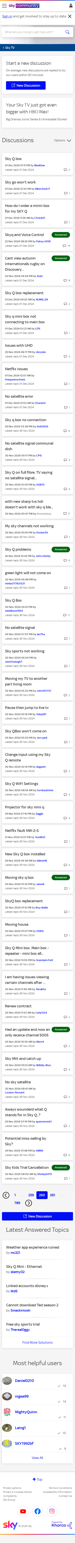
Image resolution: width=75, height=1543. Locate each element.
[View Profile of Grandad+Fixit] (44, 960)
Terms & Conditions (60, 1487)
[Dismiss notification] (70, 16)
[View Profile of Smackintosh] (20, 1310)
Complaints (10, 1495)
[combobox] (34, 32)
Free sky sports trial (23, 1324)
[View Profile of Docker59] (42, 532)
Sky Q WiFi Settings (21, 783)
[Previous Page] (6, 1195)
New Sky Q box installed (25, 854)
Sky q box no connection (25, 420)
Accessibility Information (57, 1491)
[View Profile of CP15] (39, 455)
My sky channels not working (29, 526)
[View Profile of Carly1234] (41, 1012)
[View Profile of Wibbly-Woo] (43, 1065)
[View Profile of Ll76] (37, 328)
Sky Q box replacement (24, 293)
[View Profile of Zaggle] (39, 813)
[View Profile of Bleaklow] (39, 165)
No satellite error (19, 396)
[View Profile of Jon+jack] (42, 737)
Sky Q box (13, 158)
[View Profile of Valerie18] (42, 860)
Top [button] (39, 1479)
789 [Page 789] (17, 1203)
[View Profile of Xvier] (40, 276)
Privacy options (12, 1487)
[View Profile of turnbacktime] (45, 790)
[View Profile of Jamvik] (40, 884)
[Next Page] (29, 1203)
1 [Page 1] (15, 1195)
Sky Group (9, 1499)
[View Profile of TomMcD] (40, 837)
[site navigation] (4, 6)
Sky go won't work (20, 182)
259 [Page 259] (31, 1195)
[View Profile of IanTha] (41, 634)
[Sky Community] (24, 6)
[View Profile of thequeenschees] (15, 379)
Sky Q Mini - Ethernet (24, 1266)
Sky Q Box (13, 600)
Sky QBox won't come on (26, 731)
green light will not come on (28, 573)
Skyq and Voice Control (24, 234)
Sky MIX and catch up (23, 1058)
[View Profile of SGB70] (40, 484)
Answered (61, 234)
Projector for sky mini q (24, 807)
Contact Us (65, 1495)
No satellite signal (20, 627)
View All (37, 1458)
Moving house (16, 924)
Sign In (70, 7)
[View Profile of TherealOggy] (20, 1330)
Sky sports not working (24, 651)
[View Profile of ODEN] (39, 931)
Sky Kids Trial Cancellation (27, 1167)
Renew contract (18, 1006)
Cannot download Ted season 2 (32, 1305)
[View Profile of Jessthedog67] (13, 661)
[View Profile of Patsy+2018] (43, 241)
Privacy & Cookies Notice (17, 1491)
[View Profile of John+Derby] (43, 556)
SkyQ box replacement (24, 901)
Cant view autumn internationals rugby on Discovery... (25, 264)
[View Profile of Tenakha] (41, 989)
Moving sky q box (19, 877)
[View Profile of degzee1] (41, 766)
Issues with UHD (19, 345)
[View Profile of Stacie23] (40, 403)
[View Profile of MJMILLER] (42, 299)
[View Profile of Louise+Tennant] (15, 1092)
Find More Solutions (37, 1342)
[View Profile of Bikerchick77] (42, 188)
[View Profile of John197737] (44, 690)
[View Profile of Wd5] (14, 1291)
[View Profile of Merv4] (40, 1041)
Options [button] (59, 140)
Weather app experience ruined (32, 1247)
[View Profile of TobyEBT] (41, 714)
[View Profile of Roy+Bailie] (42, 907)
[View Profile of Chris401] (39, 217)
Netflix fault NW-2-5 (22, 830)
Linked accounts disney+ (27, 1285)
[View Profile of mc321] (15, 1253)
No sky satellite (18, 1082)
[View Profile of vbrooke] (41, 352)
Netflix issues (16, 369)
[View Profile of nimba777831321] (15, 583)
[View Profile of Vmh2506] (42, 426)
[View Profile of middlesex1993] (14, 610)
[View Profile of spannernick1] (44, 1121)
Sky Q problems (18, 549)
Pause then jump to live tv (27, 707)
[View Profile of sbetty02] (18, 1272)
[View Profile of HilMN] (39, 1150)
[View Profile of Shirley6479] (44, 1174)
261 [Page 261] (52, 1195)
